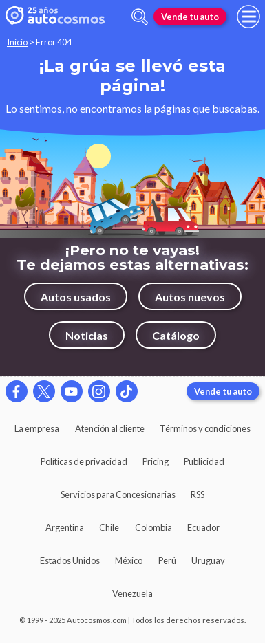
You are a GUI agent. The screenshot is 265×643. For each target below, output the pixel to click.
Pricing (155, 461)
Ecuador (203, 527)
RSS (197, 494)
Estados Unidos (70, 560)
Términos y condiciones (205, 428)
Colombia (153, 527)
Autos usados (76, 296)
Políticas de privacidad (84, 461)
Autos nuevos (190, 296)
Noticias (86, 335)
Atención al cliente (110, 428)
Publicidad (204, 461)
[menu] (248, 16)
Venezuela (132, 593)
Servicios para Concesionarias (118, 494)
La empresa (36, 428)
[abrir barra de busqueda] (139, 17)
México (128, 560)
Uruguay (208, 560)
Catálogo (176, 335)
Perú (167, 560)
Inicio (17, 41)
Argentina (64, 527)
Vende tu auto (190, 16)
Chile (109, 527)
